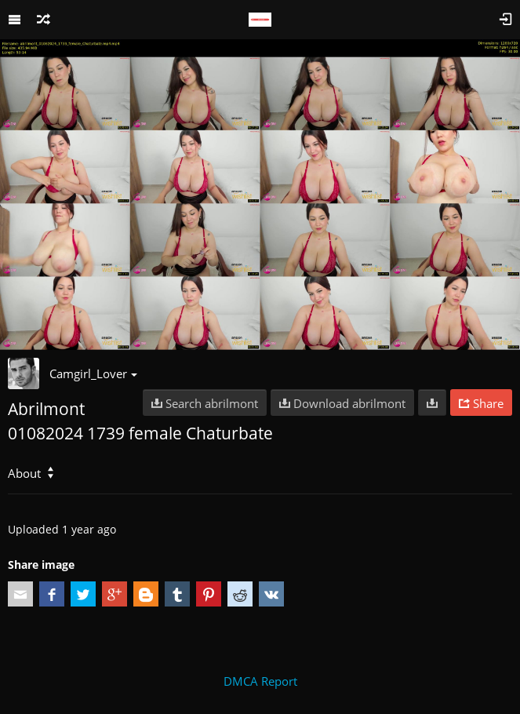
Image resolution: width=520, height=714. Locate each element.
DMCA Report (260, 681)
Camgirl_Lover (93, 373)
